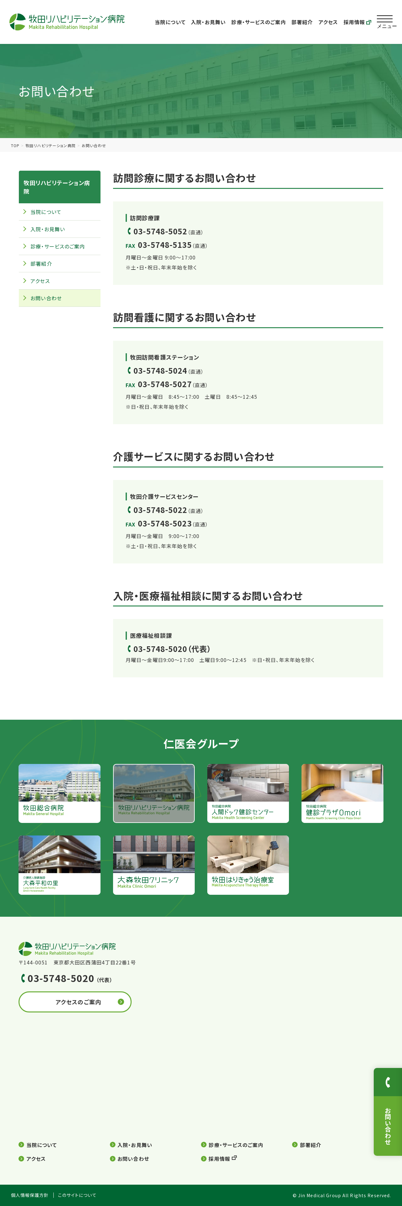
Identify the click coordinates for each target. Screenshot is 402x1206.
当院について (170, 22)
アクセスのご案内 (78, 1002)
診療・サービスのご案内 (258, 22)
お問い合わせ (46, 298)
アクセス (328, 22)
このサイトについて (77, 1195)
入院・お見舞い (208, 22)
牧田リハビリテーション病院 (50, 145)
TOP (15, 145)
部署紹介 (302, 22)
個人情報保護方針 (30, 1195)
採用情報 (358, 22)
